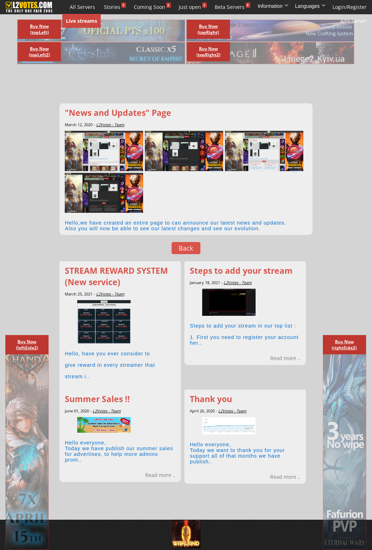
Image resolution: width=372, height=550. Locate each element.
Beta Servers (230, 7)
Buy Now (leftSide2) (27, 345)
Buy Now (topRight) (208, 29)
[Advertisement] (178, 86)
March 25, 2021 (79, 294)
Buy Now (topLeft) (39, 29)
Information (273, 6)
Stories (112, 7)
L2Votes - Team (110, 124)
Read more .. (285, 358)
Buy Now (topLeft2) (39, 52)
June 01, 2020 (77, 410)
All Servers (82, 7)
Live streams (81, 20)
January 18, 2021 (205, 282)
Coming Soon (149, 7)
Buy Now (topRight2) (208, 52)
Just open (190, 7)
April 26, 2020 (202, 410)
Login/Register (349, 7)
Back (186, 248)
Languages (310, 6)
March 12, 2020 (79, 124)
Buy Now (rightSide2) (344, 345)
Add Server (353, 20)
